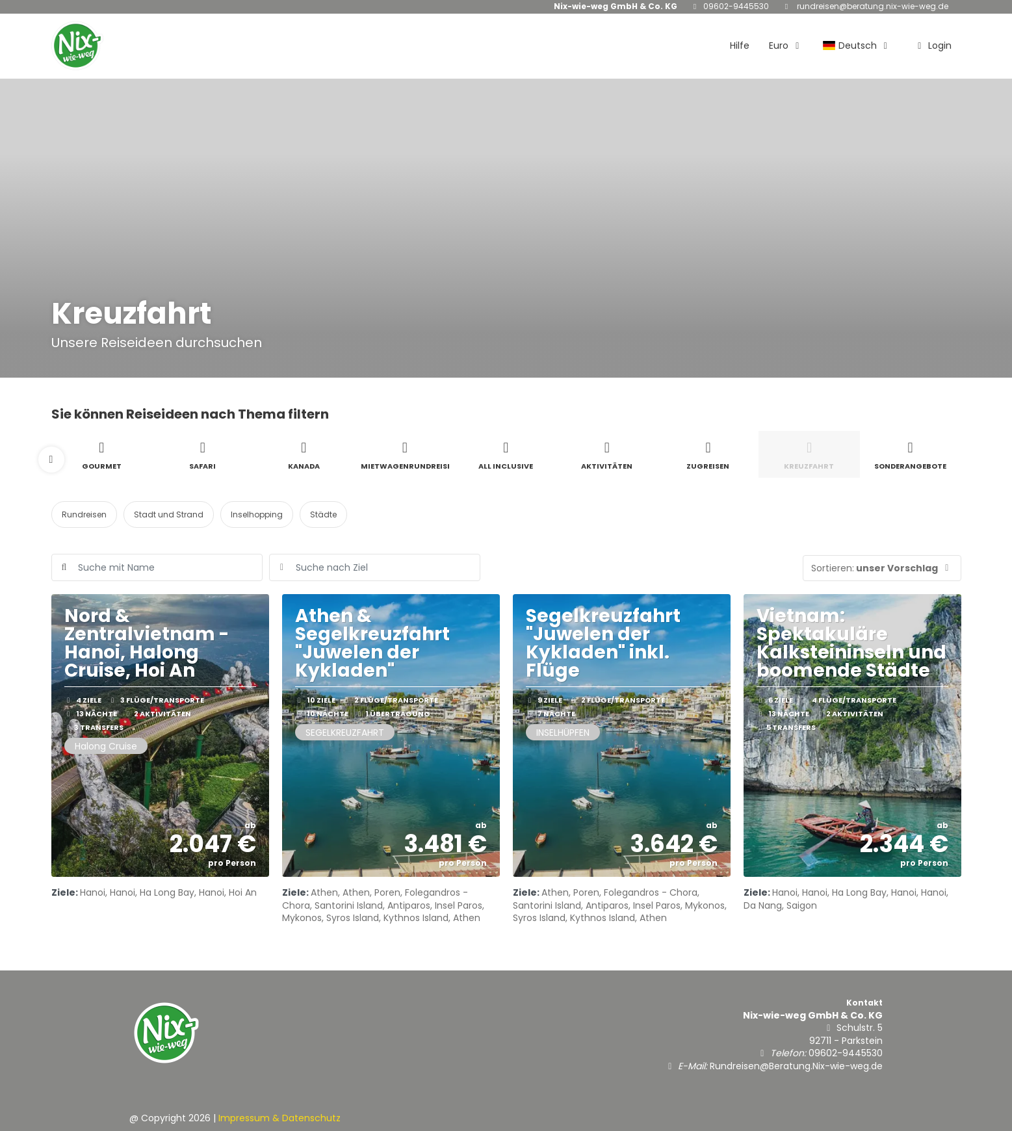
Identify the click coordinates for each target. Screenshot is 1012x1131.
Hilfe (739, 45)
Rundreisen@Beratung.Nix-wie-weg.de (871, 6)
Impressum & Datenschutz (279, 1118)
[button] (51, 460)
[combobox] (374, 567)
